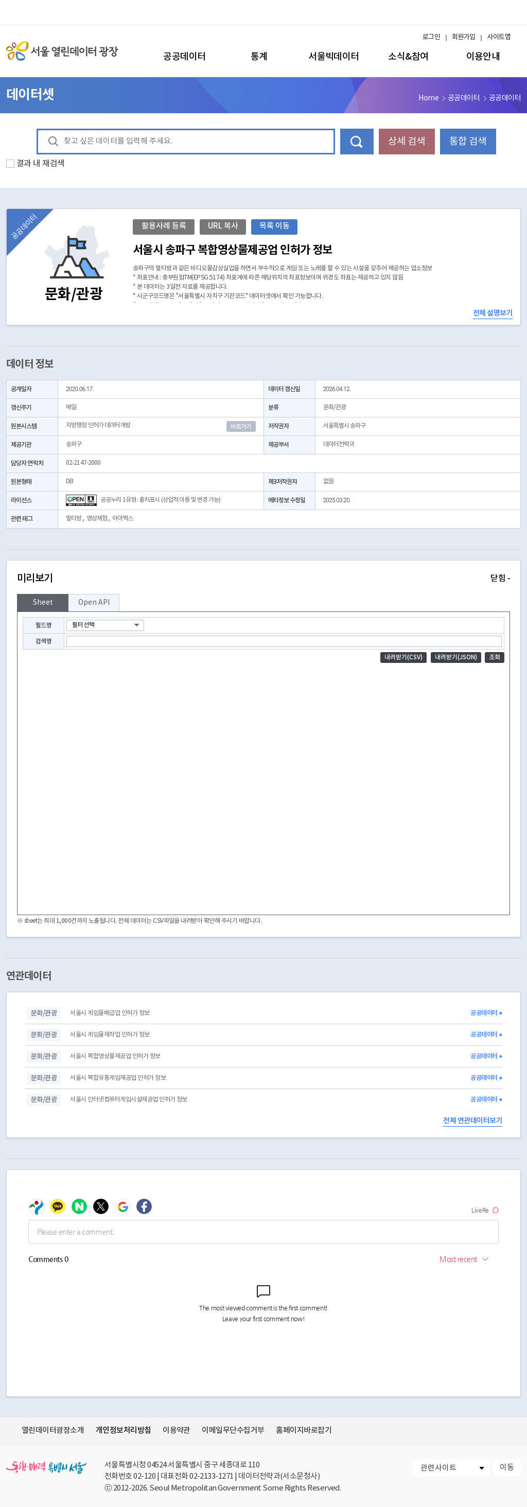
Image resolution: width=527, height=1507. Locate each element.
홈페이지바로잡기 (303, 1430)
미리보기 (263, 578)
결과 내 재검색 (40, 164)
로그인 (431, 37)
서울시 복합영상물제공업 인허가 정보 (115, 1056)
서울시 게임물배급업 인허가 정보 (109, 1013)
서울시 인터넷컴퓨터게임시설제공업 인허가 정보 (128, 1099)
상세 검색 (406, 141)
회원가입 (464, 37)
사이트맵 (499, 37)
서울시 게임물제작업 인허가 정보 (109, 1034)
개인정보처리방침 (123, 1430)
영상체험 (96, 518)
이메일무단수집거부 (233, 1430)
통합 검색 (467, 141)
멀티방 (73, 518)
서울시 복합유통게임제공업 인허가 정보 (118, 1078)
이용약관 (176, 1430)
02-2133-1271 (211, 1476)
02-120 (144, 1476)
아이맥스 (122, 518)
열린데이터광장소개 (53, 1430)
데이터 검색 (357, 141)
